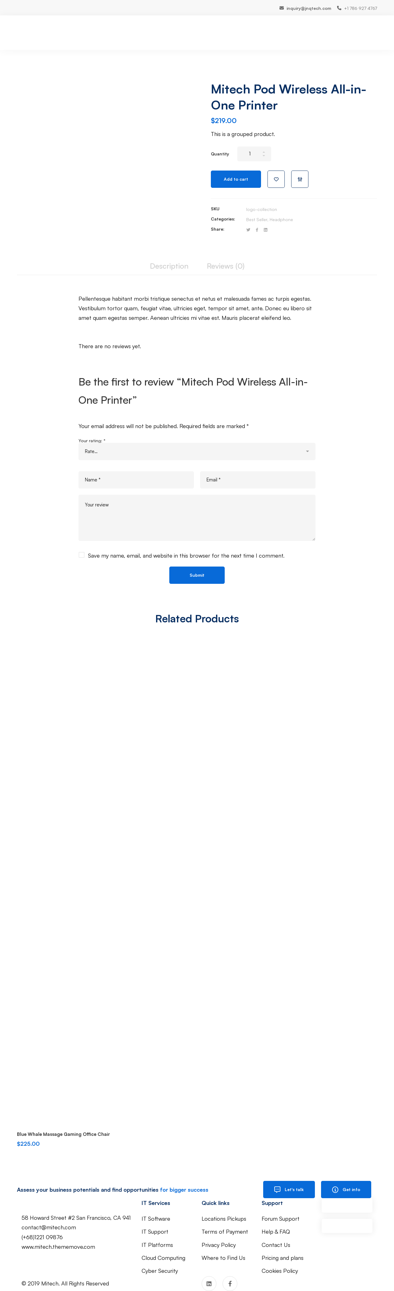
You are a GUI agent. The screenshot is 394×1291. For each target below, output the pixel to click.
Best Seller (256, 219)
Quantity (220, 153)
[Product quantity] (254, 153)
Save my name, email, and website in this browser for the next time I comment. (186, 555)
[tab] (169, 266)
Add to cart (236, 179)
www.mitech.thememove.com (58, 1246)
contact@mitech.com (49, 1227)
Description (169, 265)
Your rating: (92, 440)
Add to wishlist (276, 179)
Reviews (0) (225, 265)
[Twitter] (248, 229)
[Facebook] (257, 229)
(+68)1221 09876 (42, 1237)
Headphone (281, 219)
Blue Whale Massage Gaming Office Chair (63, 1134)
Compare (299, 179)
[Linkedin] (265, 229)
